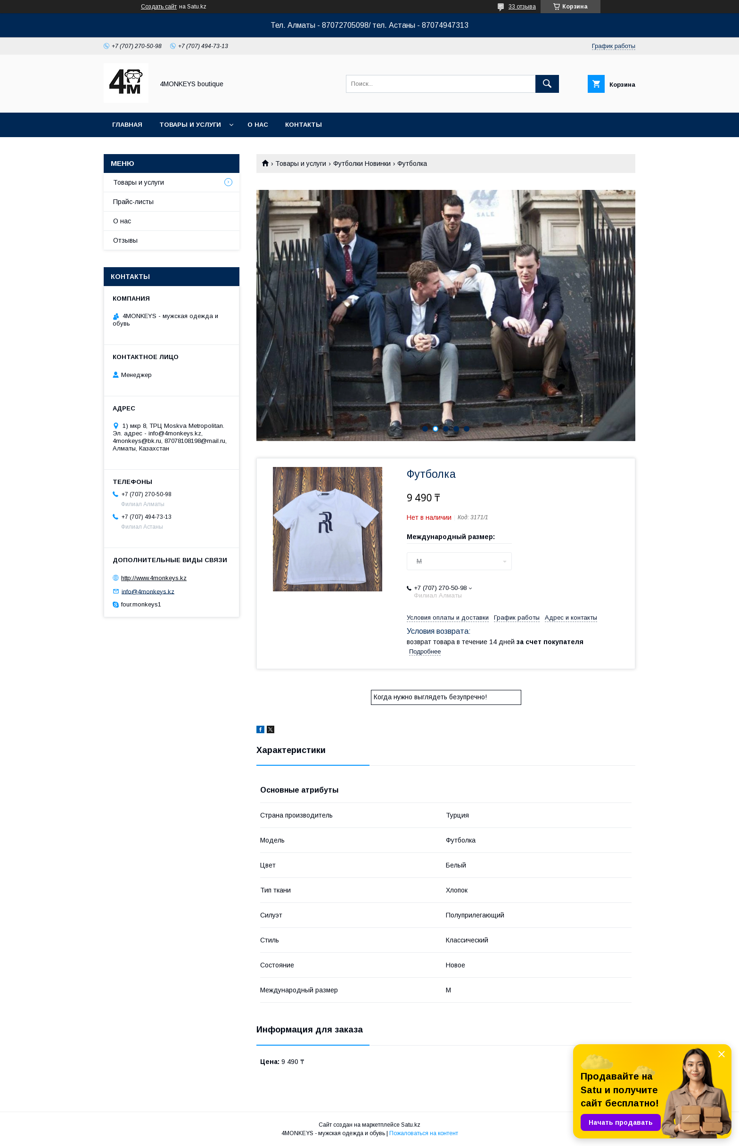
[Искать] (547, 84)
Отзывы (125, 240)
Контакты (303, 124)
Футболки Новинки (362, 163)
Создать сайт (159, 6)
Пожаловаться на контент (423, 1133)
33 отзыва (522, 6)
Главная (127, 124)
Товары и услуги (190, 124)
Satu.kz (410, 1124)
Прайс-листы (133, 201)
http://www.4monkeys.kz (154, 577)
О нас (257, 124)
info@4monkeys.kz (148, 591)
